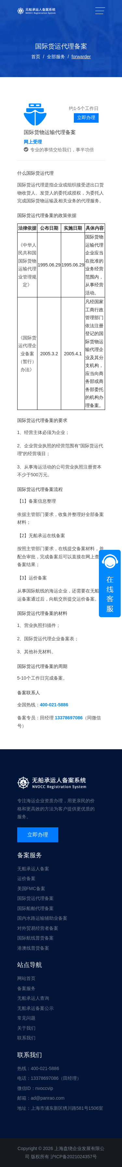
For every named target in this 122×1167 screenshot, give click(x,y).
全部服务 (56, 56)
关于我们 (26, 1028)
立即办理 (86, 117)
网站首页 (26, 978)
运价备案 (26, 878)
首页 (35, 56)
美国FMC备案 (31, 888)
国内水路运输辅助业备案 (42, 918)
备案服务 (26, 988)
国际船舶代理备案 (35, 908)
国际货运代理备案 (35, 898)
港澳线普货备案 (33, 948)
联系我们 (26, 1037)
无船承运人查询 (33, 998)
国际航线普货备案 (35, 938)
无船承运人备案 (33, 868)
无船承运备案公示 (35, 1008)
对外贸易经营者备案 (37, 928)
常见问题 (26, 1018)
